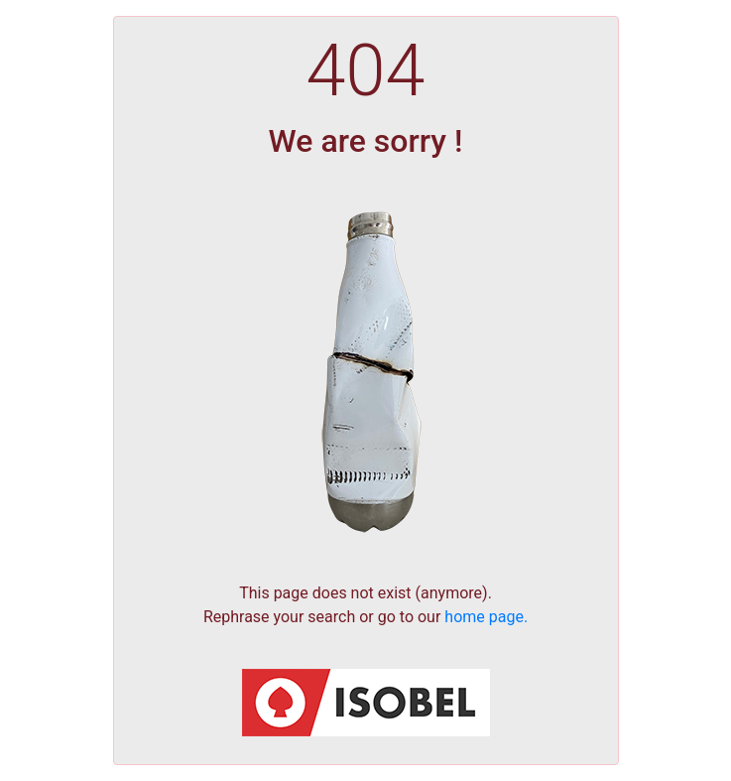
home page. (486, 616)
